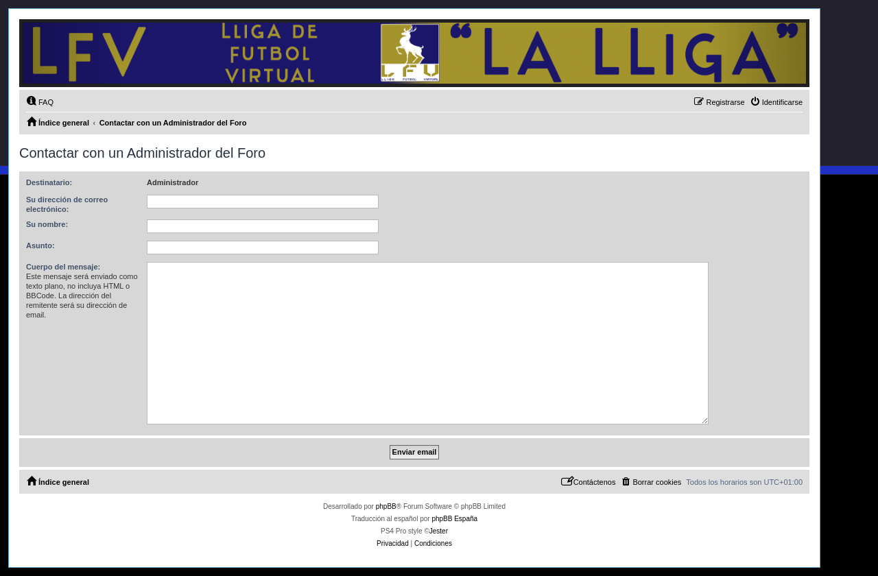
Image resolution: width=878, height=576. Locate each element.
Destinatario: (49, 182)
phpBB (386, 506)
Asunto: (40, 245)
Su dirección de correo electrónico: (67, 204)
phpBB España (454, 519)
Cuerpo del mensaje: (63, 267)
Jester (438, 531)
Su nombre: (47, 224)
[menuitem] (40, 102)
